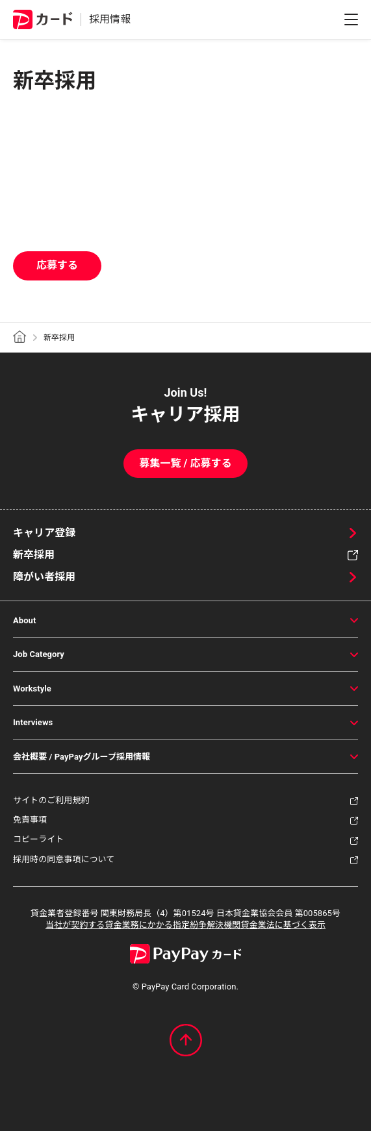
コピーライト (38, 839)
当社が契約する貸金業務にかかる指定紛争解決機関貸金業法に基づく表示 (185, 925)
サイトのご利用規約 (51, 800)
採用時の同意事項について (63, 859)
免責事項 (30, 820)
